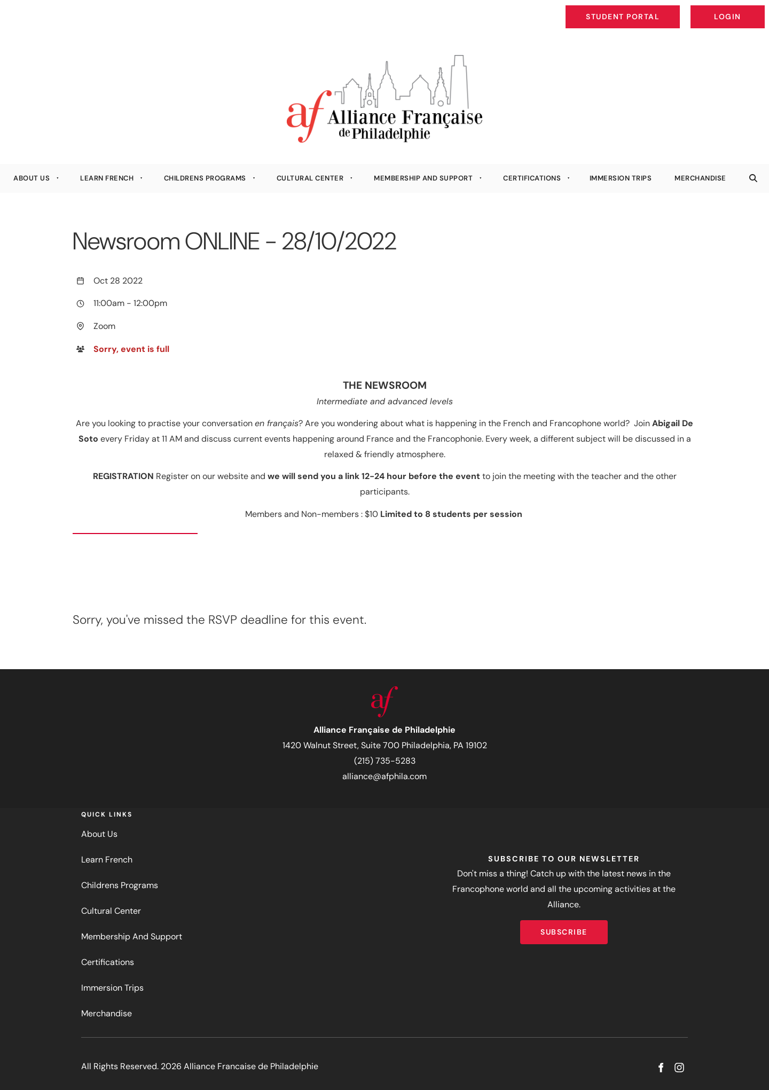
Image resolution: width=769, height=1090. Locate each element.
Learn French (107, 178)
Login (756, 8)
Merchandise (700, 178)
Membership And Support (423, 178)
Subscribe (563, 927)
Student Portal (647, 8)
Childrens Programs (205, 178)
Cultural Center (310, 178)
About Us (31, 178)
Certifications (532, 178)
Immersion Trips (621, 178)
